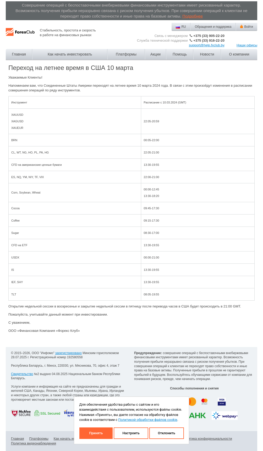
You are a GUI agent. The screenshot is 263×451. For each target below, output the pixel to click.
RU (183, 27)
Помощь (180, 54)
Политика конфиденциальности (207, 439)
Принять (96, 433)
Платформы (126, 54)
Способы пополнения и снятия (194, 388)
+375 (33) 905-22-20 (208, 36)
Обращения (213, 27)
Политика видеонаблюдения (33, 443)
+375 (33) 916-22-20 (208, 40)
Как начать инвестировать (70, 54)
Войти (248, 27)
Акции (155, 54)
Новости (207, 54)
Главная (19, 54)
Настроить (130, 433)
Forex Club (20, 36)
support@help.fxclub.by (206, 45)
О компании (239, 54)
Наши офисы (247, 45)
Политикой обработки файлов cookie (147, 420)
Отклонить (166, 433)
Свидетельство (22, 374)
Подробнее (192, 16)
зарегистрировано (68, 353)
